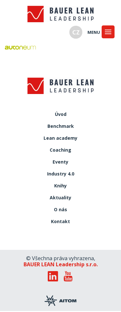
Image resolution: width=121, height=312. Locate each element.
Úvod (60, 114)
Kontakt (60, 221)
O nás (60, 210)
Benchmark (60, 126)
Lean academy (60, 138)
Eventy (60, 162)
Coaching (60, 150)
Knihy (60, 186)
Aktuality (60, 198)
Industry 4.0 (60, 174)
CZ (76, 32)
